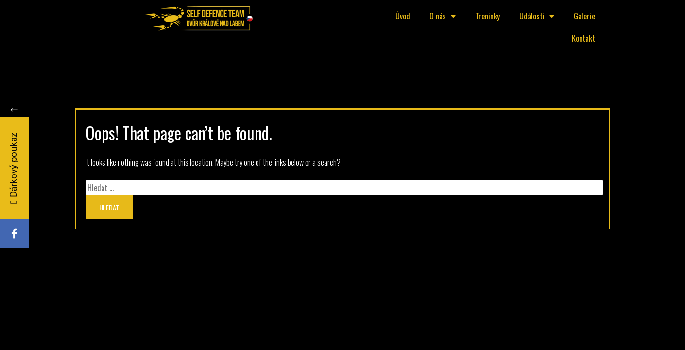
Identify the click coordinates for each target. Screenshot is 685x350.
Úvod (402, 16)
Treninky (487, 16)
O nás (442, 16)
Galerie (584, 16)
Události (536, 16)
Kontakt (583, 38)
